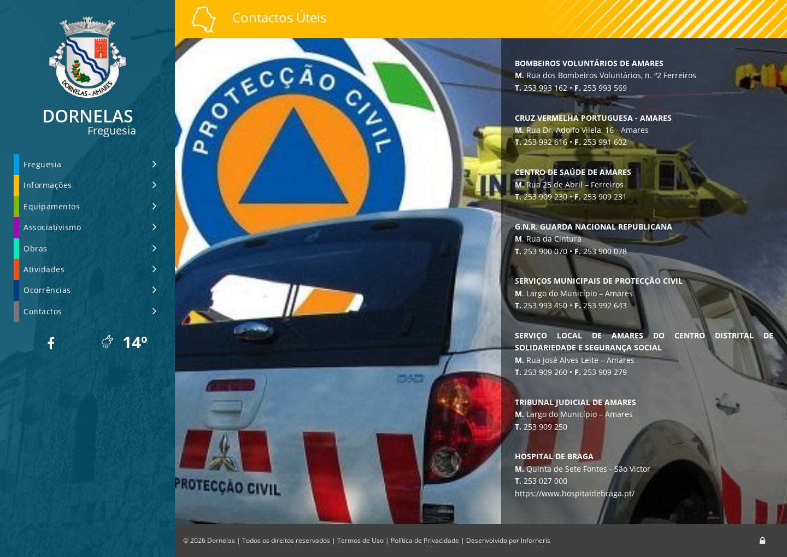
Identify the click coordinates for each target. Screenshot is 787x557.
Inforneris (535, 540)
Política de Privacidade (425, 540)
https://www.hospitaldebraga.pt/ (587, 493)
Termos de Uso (360, 540)
